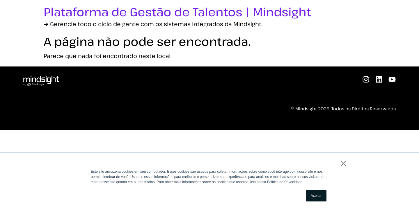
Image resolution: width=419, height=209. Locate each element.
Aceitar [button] (316, 196)
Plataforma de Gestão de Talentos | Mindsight (177, 11)
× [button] (343, 163)
